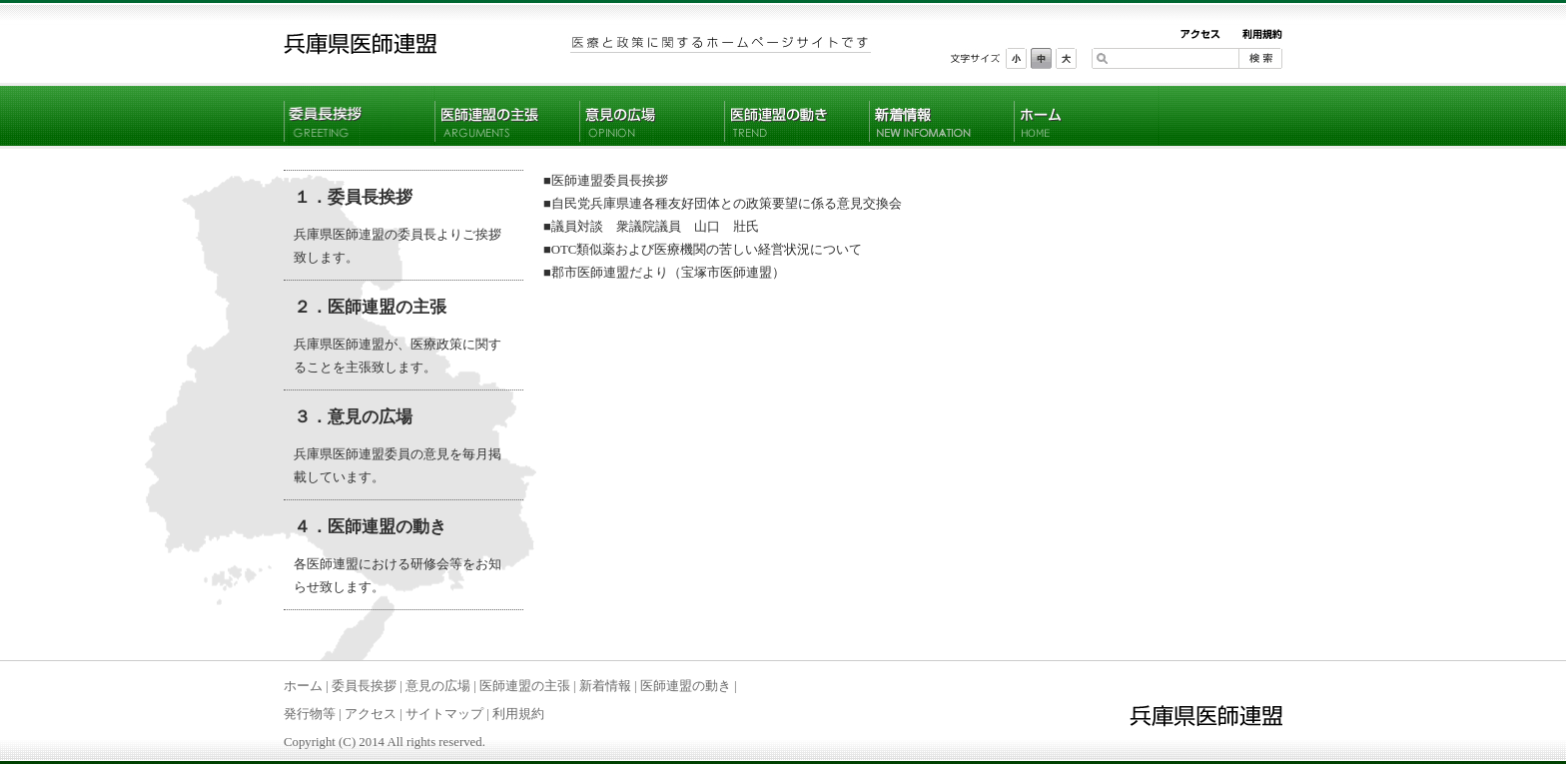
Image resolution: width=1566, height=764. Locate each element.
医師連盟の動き (685, 686)
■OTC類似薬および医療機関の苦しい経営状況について (702, 250)
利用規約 (518, 714)
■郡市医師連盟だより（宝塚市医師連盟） (664, 273)
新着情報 (605, 686)
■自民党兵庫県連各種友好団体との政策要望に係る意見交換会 (722, 204)
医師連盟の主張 (524, 686)
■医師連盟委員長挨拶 (605, 181)
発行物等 (310, 714)
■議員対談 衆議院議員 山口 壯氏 (651, 227)
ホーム (303, 686)
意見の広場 (437, 686)
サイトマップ (444, 714)
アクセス (370, 714)
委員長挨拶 (364, 686)
